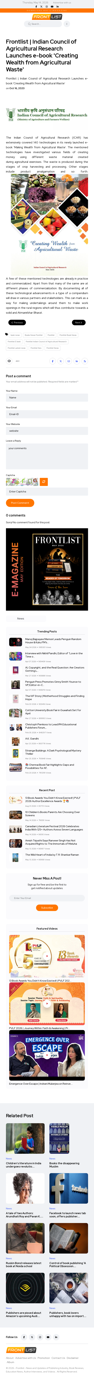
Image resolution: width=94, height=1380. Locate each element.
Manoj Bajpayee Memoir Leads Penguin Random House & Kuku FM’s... (53, 641)
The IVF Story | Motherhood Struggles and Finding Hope (54, 697)
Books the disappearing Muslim (64, 1165)
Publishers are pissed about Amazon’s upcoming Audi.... (23, 1314)
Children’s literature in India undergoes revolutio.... (23, 1165)
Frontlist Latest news (16, 348)
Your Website (13, 424)
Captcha (10, 475)
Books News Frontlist (33, 335)
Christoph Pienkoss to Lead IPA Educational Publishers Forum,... (50, 726)
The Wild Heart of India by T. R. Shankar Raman (52, 855)
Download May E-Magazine (47, 10)
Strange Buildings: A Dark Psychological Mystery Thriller (53, 752)
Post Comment (20, 503)
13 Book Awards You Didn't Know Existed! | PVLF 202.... (40, 980)
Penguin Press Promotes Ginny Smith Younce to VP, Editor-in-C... (53, 683)
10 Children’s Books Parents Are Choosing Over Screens (52, 814)
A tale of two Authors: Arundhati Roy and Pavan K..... (24, 1215)
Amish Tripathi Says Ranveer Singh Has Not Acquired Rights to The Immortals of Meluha (51, 842)
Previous (17, 322)
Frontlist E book (14, 341)
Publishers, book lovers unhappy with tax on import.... (67, 1314)
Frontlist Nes (36, 348)
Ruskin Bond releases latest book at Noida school (23, 1264)
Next (78, 322)
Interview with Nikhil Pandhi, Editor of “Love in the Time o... (54, 655)
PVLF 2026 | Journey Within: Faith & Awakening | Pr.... (39, 1028)
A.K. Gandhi (32, 738)
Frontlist (51, 335)
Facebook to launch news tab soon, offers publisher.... (67, 1215)
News (9, 1158)
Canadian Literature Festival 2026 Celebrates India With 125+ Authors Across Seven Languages (54, 828)
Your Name (12, 390)
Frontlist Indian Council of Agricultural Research (46, 341)
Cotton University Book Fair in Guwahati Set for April (53, 712)
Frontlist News (53, 348)
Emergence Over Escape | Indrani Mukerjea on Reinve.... (41, 1083)
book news (15, 335)
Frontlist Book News (68, 335)
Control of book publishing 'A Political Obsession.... (67, 1264)
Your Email (11, 407)
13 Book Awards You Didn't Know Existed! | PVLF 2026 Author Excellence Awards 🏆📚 (52, 799)
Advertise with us (62, 2)
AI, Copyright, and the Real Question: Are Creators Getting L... (54, 669)
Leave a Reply (13, 440)
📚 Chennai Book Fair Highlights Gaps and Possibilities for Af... (49, 766)
